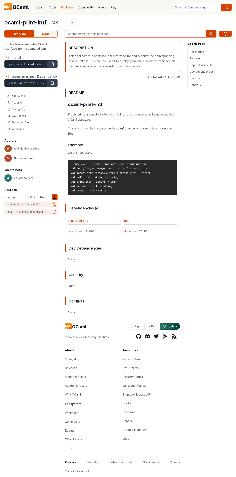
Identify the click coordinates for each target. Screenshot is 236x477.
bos (126, 221)
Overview (19, 34)
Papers (127, 421)
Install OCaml (131, 359)
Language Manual (134, 385)
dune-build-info (78, 221)
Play (113, 7)
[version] (62, 22)
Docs (46, 34)
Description (197, 51)
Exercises (128, 412)
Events (69, 430)
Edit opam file (18, 122)
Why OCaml (73, 394)
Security (92, 462)
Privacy (175, 462)
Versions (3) (16, 129)
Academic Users (76, 385)
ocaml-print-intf (25, 22)
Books (126, 403)
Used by (195, 78)
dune (127, 231)
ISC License (16, 115)
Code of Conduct (77, 471)
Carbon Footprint (120, 462)
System (170, 326)
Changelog (16, 109)
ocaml (72, 231)
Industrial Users (75, 377)
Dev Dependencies (202, 71)
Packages (67, 7)
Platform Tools (132, 377)
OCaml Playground (135, 430)
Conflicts (195, 84)
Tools (52, 7)
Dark (152, 326)
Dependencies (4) (201, 65)
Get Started (130, 368)
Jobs (68, 448)
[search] (226, 7)
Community (86, 7)
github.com (16, 95)
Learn (40, 7)
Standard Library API (136, 394)
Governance (151, 462)
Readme (14, 102)
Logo (125, 438)
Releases (71, 368)
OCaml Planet (74, 439)
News (102, 7)
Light (136, 326)
